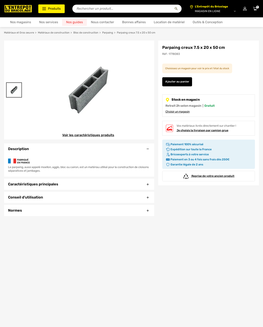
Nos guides (74, 22)
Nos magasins (20, 22)
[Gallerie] (88, 90)
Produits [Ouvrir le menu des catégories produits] (51, 8)
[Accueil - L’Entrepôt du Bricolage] (18, 9)
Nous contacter (102, 22)
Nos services (48, 22)
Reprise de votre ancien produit (208, 176)
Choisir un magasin (177, 111)
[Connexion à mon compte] (245, 9)
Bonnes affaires (134, 22)
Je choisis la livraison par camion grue (202, 130)
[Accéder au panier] (255, 9)
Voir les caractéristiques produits (88, 135)
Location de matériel (169, 22)
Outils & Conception (208, 22)
